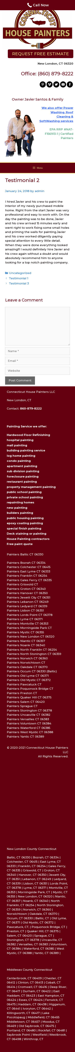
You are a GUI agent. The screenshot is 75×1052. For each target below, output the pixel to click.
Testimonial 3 (19, 283)
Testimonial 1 (18, 278)
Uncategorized (20, 273)
